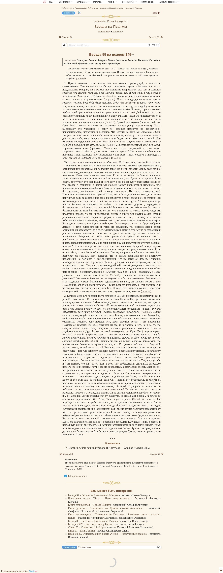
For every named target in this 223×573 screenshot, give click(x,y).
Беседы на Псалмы (111, 26)
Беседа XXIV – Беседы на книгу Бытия (90, 524)
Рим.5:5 (116, 158)
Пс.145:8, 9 (91, 341)
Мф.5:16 (111, 96)
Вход (156, 13)
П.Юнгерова (113, 447)
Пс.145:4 (111, 145)
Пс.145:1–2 (70, 60)
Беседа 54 (67, 37)
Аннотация (104, 31)
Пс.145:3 (109, 69)
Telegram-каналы (77, 475)
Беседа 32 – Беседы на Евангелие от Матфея (93, 495)
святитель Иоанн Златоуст (110, 21)
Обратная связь (84, 547)
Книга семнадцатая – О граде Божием (89, 504)
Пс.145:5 (115, 275)
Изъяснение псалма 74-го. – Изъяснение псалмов (100, 498)
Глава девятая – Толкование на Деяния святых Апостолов (106, 508)
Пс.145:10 (138, 399)
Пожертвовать (68, 13)
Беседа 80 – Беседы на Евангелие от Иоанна (93, 520)
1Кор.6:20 (109, 99)
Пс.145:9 (81, 79)
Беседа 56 (154, 37)
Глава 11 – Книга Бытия (82, 530)
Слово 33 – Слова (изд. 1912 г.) (86, 527)
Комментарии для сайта (19, 571)
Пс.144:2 (125, 103)
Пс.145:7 (146, 312)
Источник (118, 31)
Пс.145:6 (146, 291)
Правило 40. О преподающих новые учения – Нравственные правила (107, 533)
